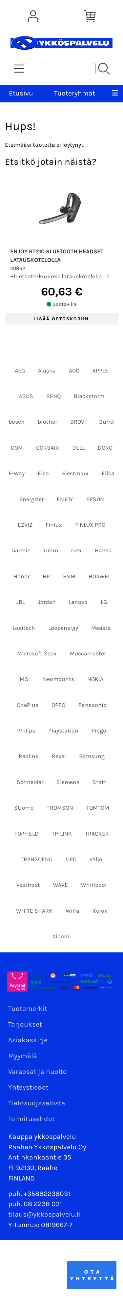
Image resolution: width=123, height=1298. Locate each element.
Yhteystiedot (28, 1087)
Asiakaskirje (28, 1040)
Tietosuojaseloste (36, 1103)
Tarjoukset (25, 1024)
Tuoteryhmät (74, 93)
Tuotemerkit (27, 1008)
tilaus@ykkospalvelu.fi (44, 1214)
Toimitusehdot (31, 1119)
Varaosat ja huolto (37, 1071)
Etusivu (21, 93)
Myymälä (22, 1056)
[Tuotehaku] (68, 68)
